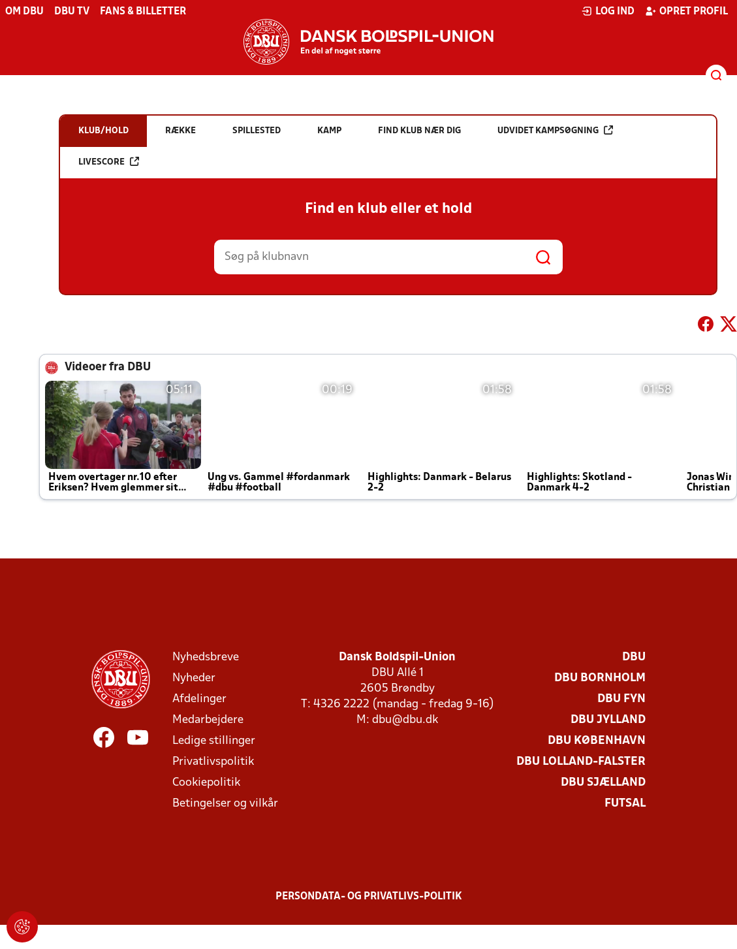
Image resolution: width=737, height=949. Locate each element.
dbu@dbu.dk (405, 720)
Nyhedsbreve (205, 657)
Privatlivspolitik (213, 761)
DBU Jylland (608, 720)
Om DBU (24, 11)
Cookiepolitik (206, 782)
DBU (634, 657)
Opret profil (686, 11)
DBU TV (71, 11)
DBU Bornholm (600, 678)
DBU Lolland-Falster (581, 761)
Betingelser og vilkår (225, 803)
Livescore (108, 162)
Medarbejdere (207, 720)
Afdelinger (199, 699)
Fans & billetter (143, 11)
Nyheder (193, 678)
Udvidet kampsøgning (555, 130)
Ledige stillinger (213, 741)
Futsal (625, 803)
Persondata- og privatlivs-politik (368, 896)
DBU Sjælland (603, 782)
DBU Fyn (621, 699)
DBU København (597, 741)
